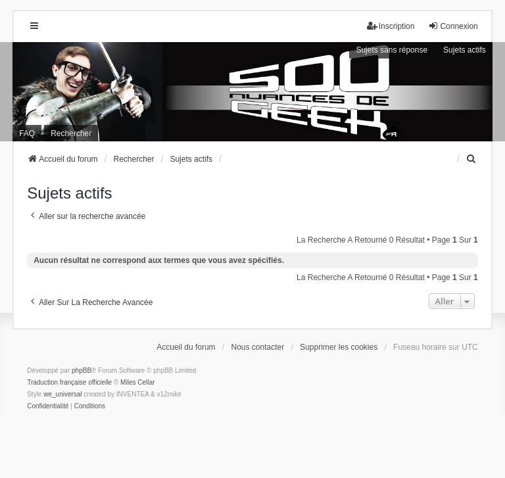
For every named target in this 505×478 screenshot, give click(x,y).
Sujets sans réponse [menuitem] (391, 50)
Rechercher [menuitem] (71, 133)
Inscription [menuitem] (391, 26)
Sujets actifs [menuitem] (464, 50)
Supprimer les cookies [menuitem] (338, 347)
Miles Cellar (137, 382)
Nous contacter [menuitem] (258, 347)
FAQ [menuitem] (27, 133)
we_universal (62, 394)
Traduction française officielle (69, 382)
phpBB (81, 370)
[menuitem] (472, 159)
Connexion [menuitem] (452, 26)
